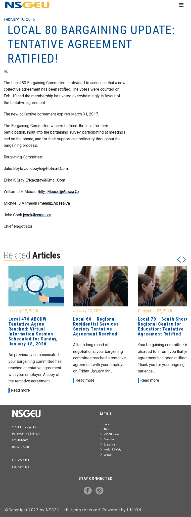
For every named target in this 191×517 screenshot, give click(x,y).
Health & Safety (110, 449)
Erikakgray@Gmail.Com (45, 180)
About (105, 429)
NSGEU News (109, 434)
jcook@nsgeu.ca (37, 215)
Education (107, 444)
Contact (106, 454)
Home (105, 424)
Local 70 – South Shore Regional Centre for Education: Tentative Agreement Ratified (163, 326)
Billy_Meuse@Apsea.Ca (58, 191)
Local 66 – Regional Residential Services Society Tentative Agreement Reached (96, 326)
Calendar (107, 439)
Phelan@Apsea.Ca (54, 203)
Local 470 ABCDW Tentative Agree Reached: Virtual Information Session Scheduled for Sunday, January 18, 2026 (33, 331)
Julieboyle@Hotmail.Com (46, 168)
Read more (20, 390)
